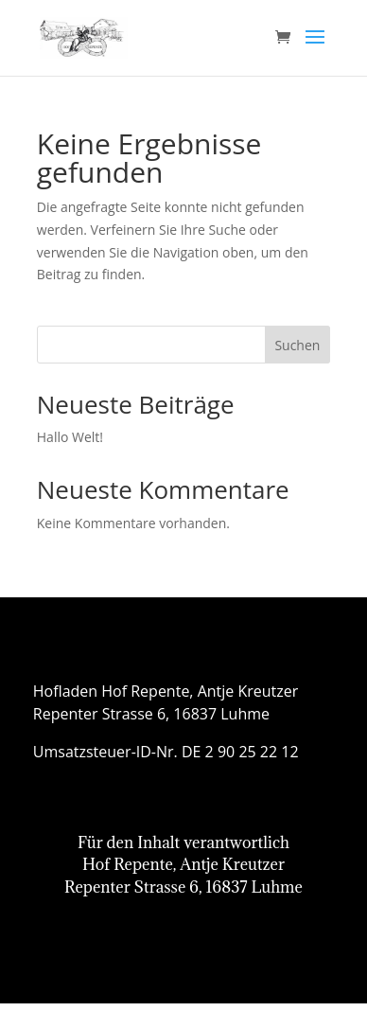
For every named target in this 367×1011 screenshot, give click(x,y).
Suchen (297, 345)
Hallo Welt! (70, 437)
